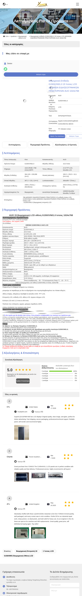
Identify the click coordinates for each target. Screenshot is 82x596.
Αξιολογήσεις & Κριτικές (66, 145)
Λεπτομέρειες (14, 145)
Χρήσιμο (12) (39, 412)
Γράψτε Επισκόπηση (22, 381)
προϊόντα (14, 36)
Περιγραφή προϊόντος (40, 145)
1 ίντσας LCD (48, 551)
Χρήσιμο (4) (21, 462)
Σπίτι (7, 36)
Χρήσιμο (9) (21, 509)
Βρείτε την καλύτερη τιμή (58, 136)
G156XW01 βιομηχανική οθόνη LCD (18, 556)
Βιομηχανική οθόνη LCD (23, 37)
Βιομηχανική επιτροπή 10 (26, 551)
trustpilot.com (22, 412)
